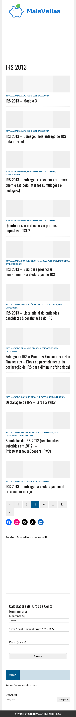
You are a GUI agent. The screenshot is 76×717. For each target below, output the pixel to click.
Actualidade (13, 95)
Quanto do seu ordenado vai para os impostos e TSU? (31, 227)
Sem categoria (41, 95)
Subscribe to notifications (21, 685)
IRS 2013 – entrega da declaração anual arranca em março (35, 488)
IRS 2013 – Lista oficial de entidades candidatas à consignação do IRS (32, 315)
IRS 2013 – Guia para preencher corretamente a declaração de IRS (30, 271)
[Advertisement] (38, 39)
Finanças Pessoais (16, 171)
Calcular (38, 656)
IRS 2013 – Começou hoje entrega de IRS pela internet (36, 138)
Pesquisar (11, 694)
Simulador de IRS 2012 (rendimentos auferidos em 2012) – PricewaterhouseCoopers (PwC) (32, 445)
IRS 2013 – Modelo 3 (21, 101)
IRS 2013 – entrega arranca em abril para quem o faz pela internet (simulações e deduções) (36, 185)
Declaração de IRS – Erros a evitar (31, 402)
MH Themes (56, 713)
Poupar (53, 304)
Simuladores (13, 174)
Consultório (28, 261)
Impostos (26, 95)
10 (62, 504)
